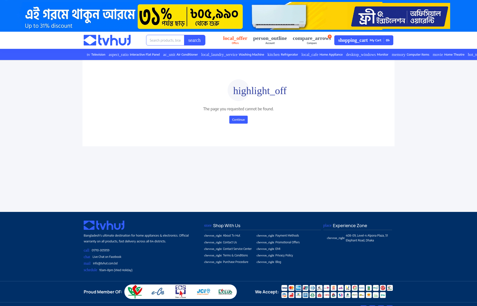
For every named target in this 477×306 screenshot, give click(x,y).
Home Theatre (448, 54)
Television (96, 54)
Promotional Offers (278, 242)
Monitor (367, 54)
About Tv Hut (222, 235)
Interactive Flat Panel (134, 54)
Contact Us (220, 242)
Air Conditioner (180, 54)
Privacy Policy (275, 255)
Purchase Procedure (226, 262)
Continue (238, 119)
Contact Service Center (228, 249)
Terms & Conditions (226, 255)
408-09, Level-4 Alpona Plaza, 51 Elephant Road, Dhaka (357, 238)
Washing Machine (232, 54)
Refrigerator (283, 54)
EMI (268, 249)
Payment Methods (278, 235)
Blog (269, 262)
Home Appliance (322, 54)
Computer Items (410, 54)
